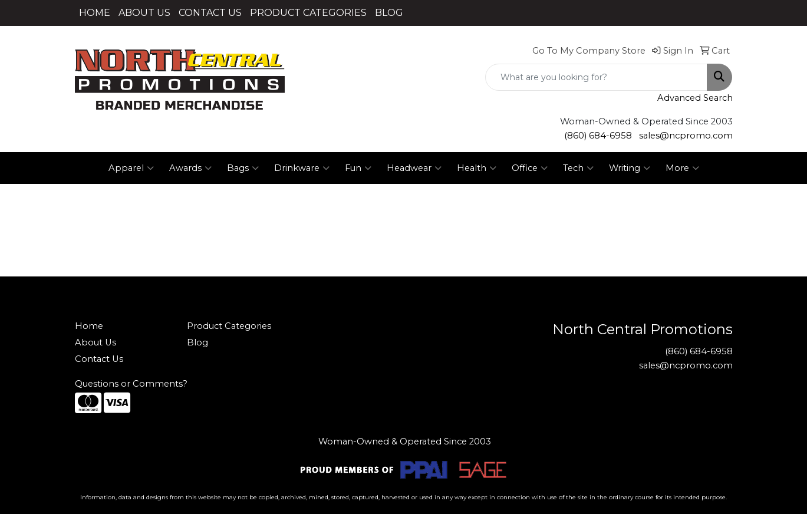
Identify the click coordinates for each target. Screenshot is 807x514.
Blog (197, 342)
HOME (94, 12)
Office (530, 168)
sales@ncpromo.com (686, 135)
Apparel (131, 168)
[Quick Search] (596, 77)
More (682, 168)
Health (476, 168)
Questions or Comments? (131, 383)
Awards (190, 168)
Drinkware (302, 168)
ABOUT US (144, 12)
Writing (629, 168)
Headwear (414, 168)
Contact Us (99, 359)
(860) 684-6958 (598, 135)
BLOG (389, 12)
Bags (243, 168)
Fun (358, 168)
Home (89, 326)
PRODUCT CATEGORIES (308, 12)
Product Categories (229, 326)
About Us (95, 342)
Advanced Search (695, 98)
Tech (578, 168)
